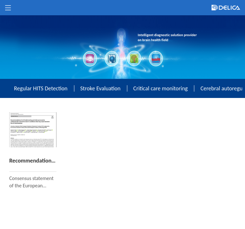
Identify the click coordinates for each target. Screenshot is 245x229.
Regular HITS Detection (41, 88)
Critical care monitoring (160, 88)
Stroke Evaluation (100, 88)
